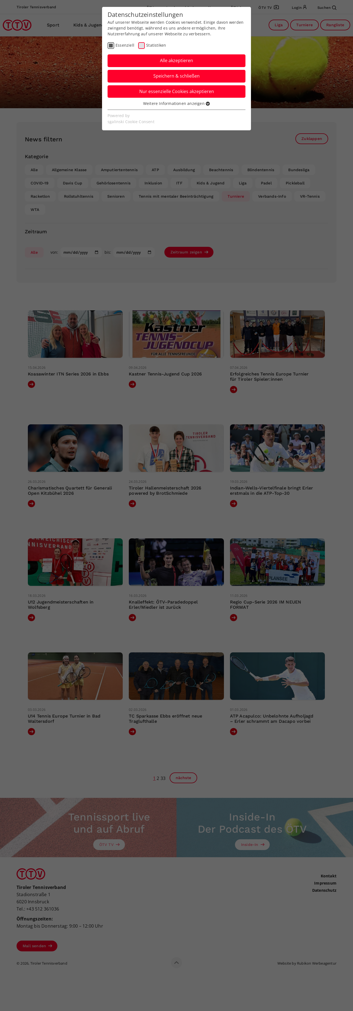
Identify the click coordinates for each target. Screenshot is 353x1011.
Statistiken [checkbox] (156, 45)
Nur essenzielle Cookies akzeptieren (176, 91)
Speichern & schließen (176, 76)
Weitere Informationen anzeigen (176, 103)
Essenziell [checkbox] (125, 45)
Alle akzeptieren (176, 60)
